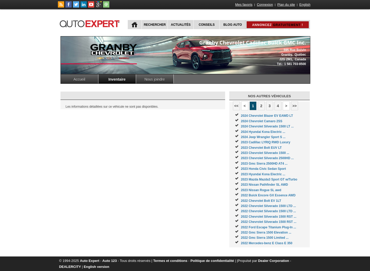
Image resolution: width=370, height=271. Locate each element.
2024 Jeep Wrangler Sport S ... (263, 137)
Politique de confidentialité (212, 261)
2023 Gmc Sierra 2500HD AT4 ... (264, 163)
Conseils (206, 25)
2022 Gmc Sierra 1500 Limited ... (264, 238)
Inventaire (116, 79)
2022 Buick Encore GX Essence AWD (268, 195)
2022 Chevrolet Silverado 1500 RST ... (268, 216)
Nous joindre (154, 79)
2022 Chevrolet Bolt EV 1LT (261, 201)
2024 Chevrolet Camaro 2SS (261, 121)
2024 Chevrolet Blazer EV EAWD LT (267, 116)
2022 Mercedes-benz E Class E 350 (266, 243)
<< (236, 106)
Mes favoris (243, 5)
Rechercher (155, 25)
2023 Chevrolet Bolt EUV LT (261, 148)
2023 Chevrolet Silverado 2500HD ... (267, 158)
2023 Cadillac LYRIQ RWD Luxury (265, 142)
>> (294, 106)
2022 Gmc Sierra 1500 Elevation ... (266, 232)
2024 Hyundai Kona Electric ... (263, 132)
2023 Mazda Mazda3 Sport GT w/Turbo (269, 179)
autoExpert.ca (90, 23)
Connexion (265, 5)
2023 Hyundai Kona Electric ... (263, 174)
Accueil (79, 79)
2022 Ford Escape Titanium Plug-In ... (268, 227)
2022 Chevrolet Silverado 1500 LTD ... (268, 206)
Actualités (181, 25)
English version (96, 267)
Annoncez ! (277, 25)
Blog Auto (232, 25)
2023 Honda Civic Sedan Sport (263, 169)
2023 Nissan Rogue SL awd (261, 190)
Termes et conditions (170, 261)
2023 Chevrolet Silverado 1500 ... (265, 153)
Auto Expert (89, 261)
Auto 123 (109, 261)
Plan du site (286, 5)
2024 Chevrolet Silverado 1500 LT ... (267, 126)
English (305, 5)
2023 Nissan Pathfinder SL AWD (264, 184)
